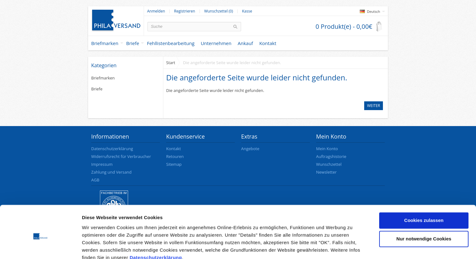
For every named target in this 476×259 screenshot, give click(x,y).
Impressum (102, 164)
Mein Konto (327, 148)
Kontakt (173, 148)
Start (170, 62)
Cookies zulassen (424, 192)
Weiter (373, 105)
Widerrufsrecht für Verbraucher (121, 156)
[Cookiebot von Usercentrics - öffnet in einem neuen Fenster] (40, 246)
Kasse (247, 11)
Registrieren (184, 11)
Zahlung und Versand (111, 172)
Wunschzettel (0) (218, 11)
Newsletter (326, 172)
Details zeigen (97, 246)
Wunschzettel (329, 164)
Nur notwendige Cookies (423, 210)
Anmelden (156, 11)
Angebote (250, 148)
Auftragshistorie (331, 156)
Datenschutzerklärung (156, 229)
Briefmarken (104, 43)
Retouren (175, 156)
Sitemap (174, 164)
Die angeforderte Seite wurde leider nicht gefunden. (232, 62)
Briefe (132, 43)
